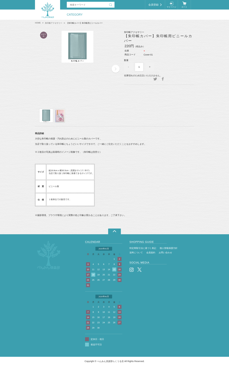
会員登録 (153, 4)
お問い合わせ (165, 252)
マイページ (171, 7)
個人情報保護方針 (168, 248)
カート (184, 7)
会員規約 (150, 252)
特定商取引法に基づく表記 (142, 248)
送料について (136, 252)
